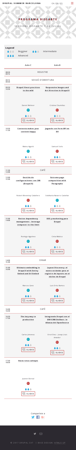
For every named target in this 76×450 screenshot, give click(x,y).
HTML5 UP (60, 443)
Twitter (33, 417)
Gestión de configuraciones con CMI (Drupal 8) (28, 180)
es (61, 3)
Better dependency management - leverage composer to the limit (28, 221)
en (57, 3)
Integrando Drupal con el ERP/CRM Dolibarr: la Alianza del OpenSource (57, 319)
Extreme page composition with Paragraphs (57, 180)
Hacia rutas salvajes (28, 361)
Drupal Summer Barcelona (22, 3)
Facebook (38, 417)
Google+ (43, 417)
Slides (28, 120)
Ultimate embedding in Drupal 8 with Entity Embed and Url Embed (28, 270)
